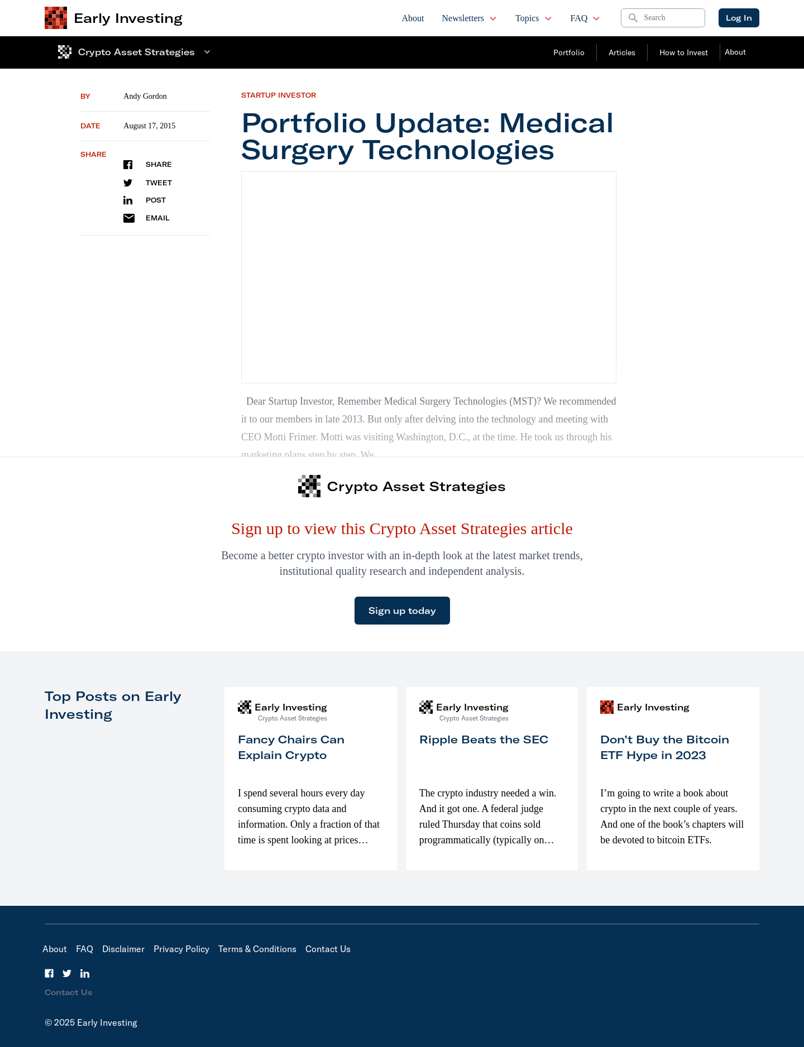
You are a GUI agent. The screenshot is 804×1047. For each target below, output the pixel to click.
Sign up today (402, 610)
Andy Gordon (144, 96)
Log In (739, 18)
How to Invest (683, 52)
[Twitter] (67, 973)
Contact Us (328, 948)
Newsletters (470, 18)
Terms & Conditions (257, 948)
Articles (622, 52)
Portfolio (569, 52)
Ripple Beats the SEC (483, 739)
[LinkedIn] (84, 973)
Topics (533, 18)
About (413, 18)
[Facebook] (49, 973)
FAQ (586, 18)
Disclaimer (123, 948)
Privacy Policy (181, 948)
